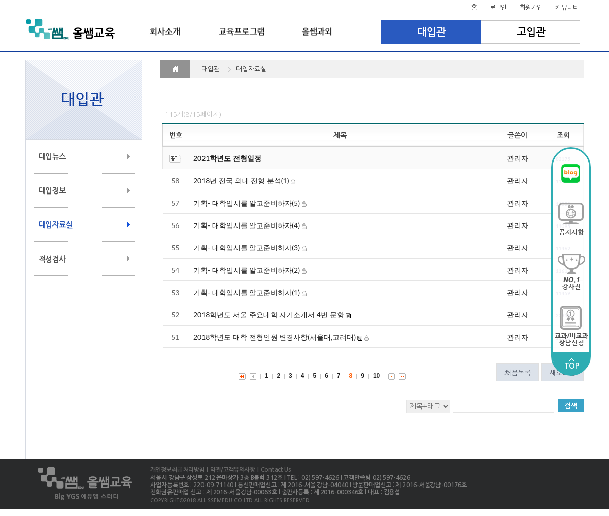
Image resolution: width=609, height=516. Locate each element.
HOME (175, 69)
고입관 (531, 32)
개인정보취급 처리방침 (177, 470)
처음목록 (517, 372)
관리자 (517, 158)
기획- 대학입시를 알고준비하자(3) (246, 247)
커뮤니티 (567, 7)
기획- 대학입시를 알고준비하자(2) (246, 270)
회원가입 (531, 7)
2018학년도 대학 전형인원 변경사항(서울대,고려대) (274, 337)
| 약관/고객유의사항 (229, 470)
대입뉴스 (52, 156)
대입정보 (52, 191)
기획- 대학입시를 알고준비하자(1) (246, 292)
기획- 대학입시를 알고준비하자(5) (246, 203)
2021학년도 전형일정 (227, 158)
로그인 (498, 7)
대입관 (431, 32)
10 (376, 375)
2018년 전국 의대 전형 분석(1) (241, 180)
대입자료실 (56, 225)
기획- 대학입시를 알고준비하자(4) (246, 225)
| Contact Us (273, 470)
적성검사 (52, 259)
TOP (571, 364)
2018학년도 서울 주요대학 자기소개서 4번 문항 (268, 314)
